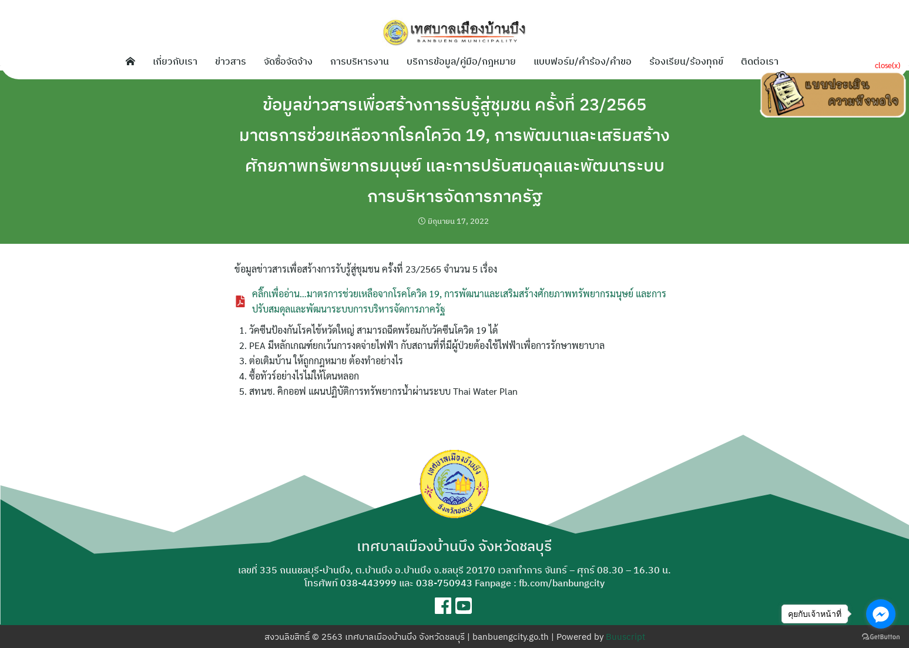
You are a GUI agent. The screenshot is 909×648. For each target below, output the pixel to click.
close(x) (887, 65)
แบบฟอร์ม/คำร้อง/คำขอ (583, 61)
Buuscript (625, 636)
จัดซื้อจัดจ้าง (288, 61)
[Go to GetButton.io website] (881, 636)
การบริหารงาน (359, 61)
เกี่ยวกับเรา (175, 61)
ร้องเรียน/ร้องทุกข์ (686, 61)
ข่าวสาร (230, 61)
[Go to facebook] (880, 614)
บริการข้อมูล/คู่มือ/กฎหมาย (461, 61)
